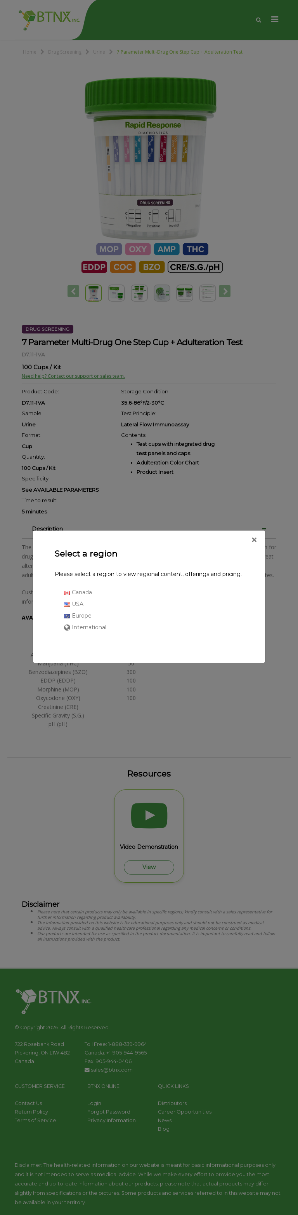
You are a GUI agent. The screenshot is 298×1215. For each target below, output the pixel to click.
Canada (78, 592)
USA (73, 604)
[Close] (253, 540)
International (85, 627)
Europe (78, 615)
